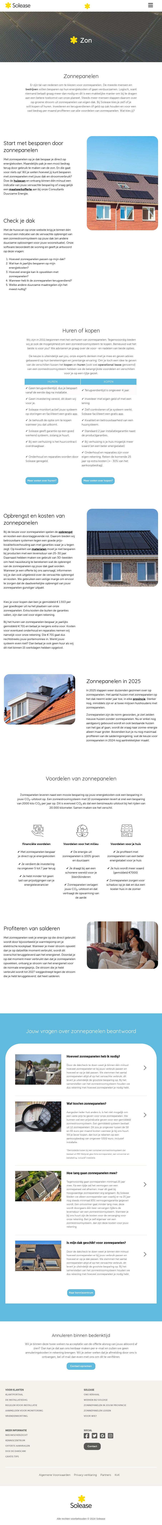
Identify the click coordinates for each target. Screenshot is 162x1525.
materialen (39, 549)
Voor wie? (90, 1416)
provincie (139, 699)
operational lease (109, 364)
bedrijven (32, 89)
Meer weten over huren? (41, 480)
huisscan (20, 180)
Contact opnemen (81, 1366)
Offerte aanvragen (17, 1445)
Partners (105, 1475)
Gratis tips (12, 1456)
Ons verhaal (91, 1394)
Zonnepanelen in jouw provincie (105, 1405)
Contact (92, 1446)
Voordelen (118, 844)
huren (81, 364)
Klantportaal (14, 1394)
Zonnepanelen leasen (97, 1410)
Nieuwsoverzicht (16, 1435)
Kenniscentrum (15, 1440)
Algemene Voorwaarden (54, 1475)
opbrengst (66, 532)
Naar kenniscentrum (81, 1292)
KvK (117, 1475)
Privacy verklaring (85, 1475)
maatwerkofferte (20, 189)
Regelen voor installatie (21, 1405)
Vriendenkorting (16, 1416)
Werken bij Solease (96, 1400)
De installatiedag (16, 1400)
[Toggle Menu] (150, 5)
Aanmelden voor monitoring (24, 1410)
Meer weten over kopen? (98, 480)
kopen (68, 364)
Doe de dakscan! (15, 1451)
